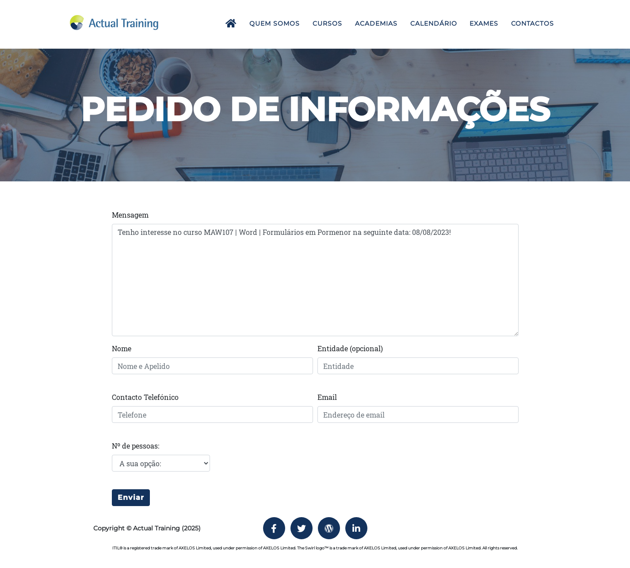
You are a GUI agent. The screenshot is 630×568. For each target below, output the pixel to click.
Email (327, 397)
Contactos (532, 23)
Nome (121, 348)
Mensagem (130, 214)
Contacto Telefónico (145, 397)
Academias (376, 23)
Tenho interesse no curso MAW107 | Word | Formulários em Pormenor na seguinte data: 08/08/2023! (315, 280)
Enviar (131, 497)
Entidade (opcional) (350, 348)
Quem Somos (274, 23)
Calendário (433, 23)
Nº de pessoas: (135, 445)
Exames (484, 23)
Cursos (327, 23)
